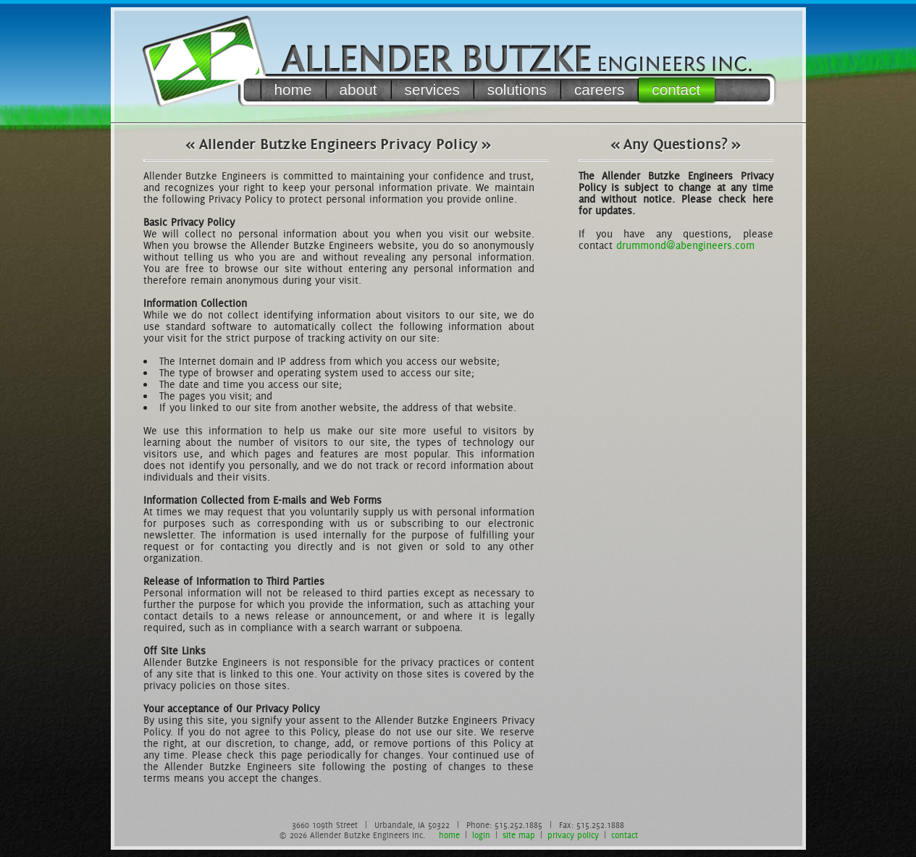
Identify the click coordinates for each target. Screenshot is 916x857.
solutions (517, 89)
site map (519, 835)
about (358, 89)
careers (599, 89)
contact (676, 89)
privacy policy (573, 835)
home (293, 89)
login (481, 835)
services (432, 89)
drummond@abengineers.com (685, 245)
